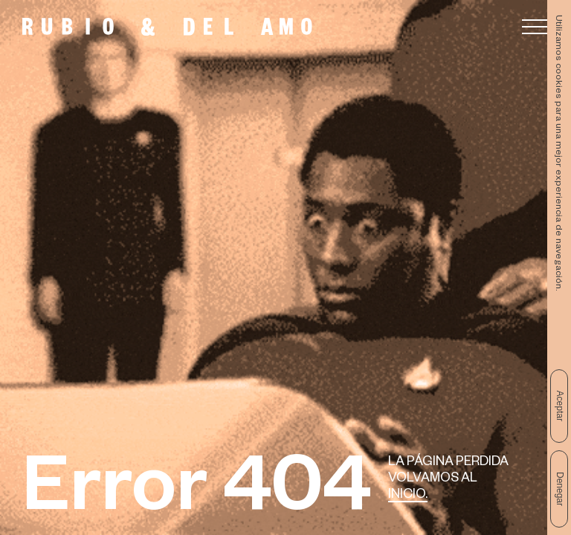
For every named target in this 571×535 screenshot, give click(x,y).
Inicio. (408, 496)
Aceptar (560, 406)
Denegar (560, 489)
